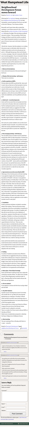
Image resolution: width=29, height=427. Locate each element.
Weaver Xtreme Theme (24, 425)
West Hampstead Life (8, 425)
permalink (24, 328)
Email (3, 409)
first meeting (11, 18)
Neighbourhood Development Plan (12, 20)
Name (4, 405)
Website (3, 412)
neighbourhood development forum (10, 328)
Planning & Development (12, 326)
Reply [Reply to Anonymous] (5, 351)
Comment (4, 390)
